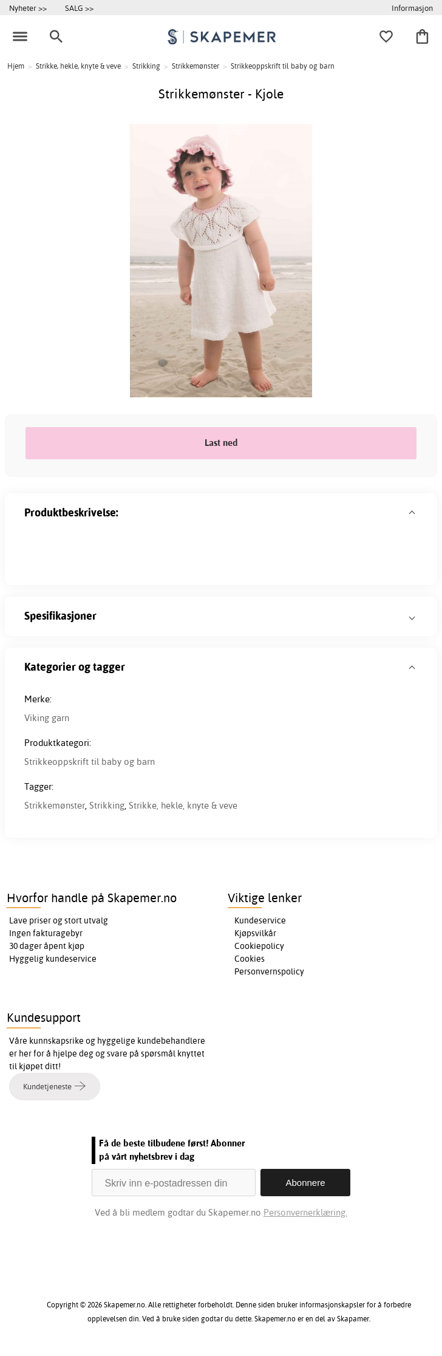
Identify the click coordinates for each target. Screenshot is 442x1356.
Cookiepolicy (259, 945)
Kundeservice (260, 920)
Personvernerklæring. (305, 1212)
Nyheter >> (28, 8)
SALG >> (79, 8)
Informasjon (412, 8)
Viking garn (46, 718)
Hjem (15, 65)
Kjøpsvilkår (255, 933)
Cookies (249, 958)
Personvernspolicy (269, 971)
